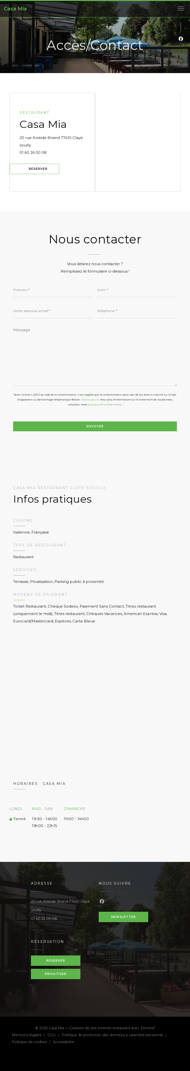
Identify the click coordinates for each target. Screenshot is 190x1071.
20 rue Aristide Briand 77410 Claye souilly (53, 141)
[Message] (95, 355)
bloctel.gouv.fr (90, 399)
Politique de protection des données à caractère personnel (114, 1035)
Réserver (38, 169)
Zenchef (147, 1028)
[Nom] (137, 289)
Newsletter (123, 917)
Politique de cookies (32, 1042)
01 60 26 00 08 (33, 152)
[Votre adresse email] (53, 310)
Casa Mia (15, 9)
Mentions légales (30, 1035)
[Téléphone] (137, 310)
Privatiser (56, 974)
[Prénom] (53, 289)
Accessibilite (63, 1042)
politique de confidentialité (104, 404)
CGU (55, 1035)
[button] (180, 8)
